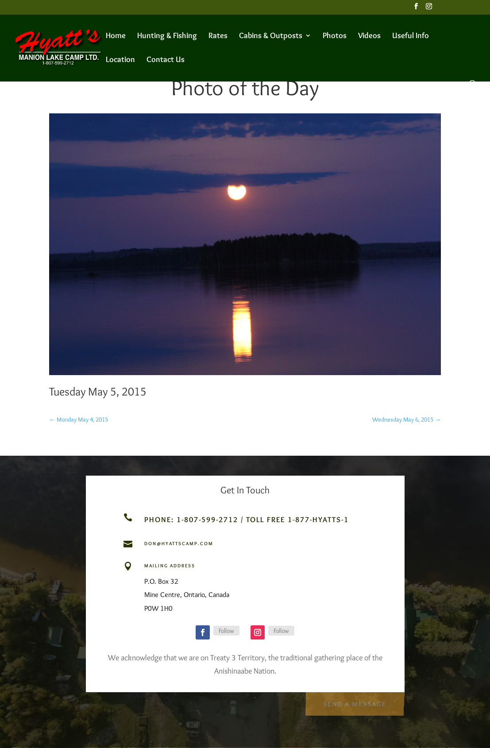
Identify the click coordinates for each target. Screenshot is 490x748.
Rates (218, 36)
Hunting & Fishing (167, 36)
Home (116, 36)
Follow (226, 631)
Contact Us (166, 60)
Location (120, 60)
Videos (369, 36)
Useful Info (410, 36)
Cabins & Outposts (270, 36)
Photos (335, 36)
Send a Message (354, 702)
